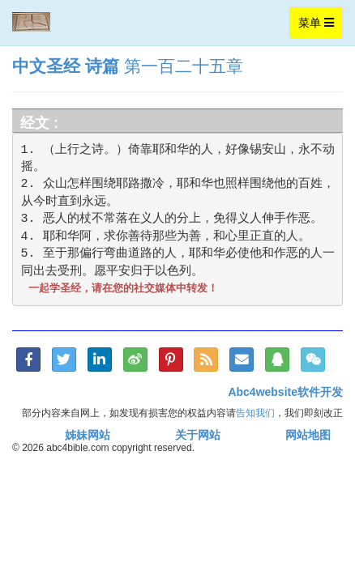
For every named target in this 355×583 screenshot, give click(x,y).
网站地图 (308, 434)
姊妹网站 (87, 434)
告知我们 (255, 412)
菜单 (320, 26)
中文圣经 (46, 66)
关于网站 (197, 434)
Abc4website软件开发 (285, 391)
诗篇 (102, 66)
